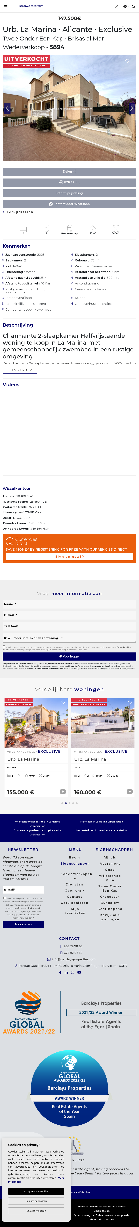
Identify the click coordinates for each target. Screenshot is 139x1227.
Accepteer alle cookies (36, 1191)
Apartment (110, 863)
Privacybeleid (123, 647)
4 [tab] (73, 803)
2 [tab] (66, 803)
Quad (110, 869)
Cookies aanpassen (36, 1201)
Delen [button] (69, 171)
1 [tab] (62, 803)
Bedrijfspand (110, 909)
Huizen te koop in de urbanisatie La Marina (101, 830)
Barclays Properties (31, 6)
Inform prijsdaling (69, 193)
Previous (7, 108)
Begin (74, 857)
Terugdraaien (18, 212)
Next (131, 108)
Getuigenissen (74, 903)
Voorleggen (69, 657)
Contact (74, 896)
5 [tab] (77, 803)
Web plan (84, 1192)
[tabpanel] (36, 747)
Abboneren (23, 924)
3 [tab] (69, 803)
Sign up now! (69, 556)
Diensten (74, 884)
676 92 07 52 (71, 953)
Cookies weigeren (36, 1210)
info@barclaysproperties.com (71, 959)
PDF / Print (69, 182)
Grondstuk (110, 896)
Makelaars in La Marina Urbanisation (101, 821)
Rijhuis (110, 857)
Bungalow (110, 903)
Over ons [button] (73, 890)
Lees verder (20, 370)
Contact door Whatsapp (69, 204)
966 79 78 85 (71, 946)
